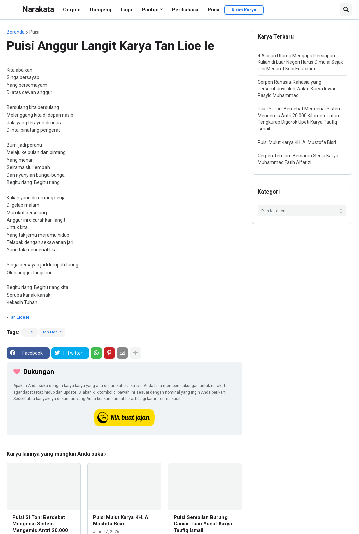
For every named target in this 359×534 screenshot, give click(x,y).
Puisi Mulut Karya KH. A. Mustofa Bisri (121, 520)
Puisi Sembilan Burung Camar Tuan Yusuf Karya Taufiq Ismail (203, 523)
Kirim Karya (244, 9)
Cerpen (72, 10)
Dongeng (100, 10)
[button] (346, 9)
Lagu (126, 10)
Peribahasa (185, 10)
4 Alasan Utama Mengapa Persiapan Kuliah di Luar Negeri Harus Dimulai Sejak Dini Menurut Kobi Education (300, 62)
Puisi (213, 10)
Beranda (16, 32)
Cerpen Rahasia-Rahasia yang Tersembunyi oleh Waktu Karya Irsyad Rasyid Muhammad (297, 88)
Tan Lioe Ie (19, 317)
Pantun (150, 10)
